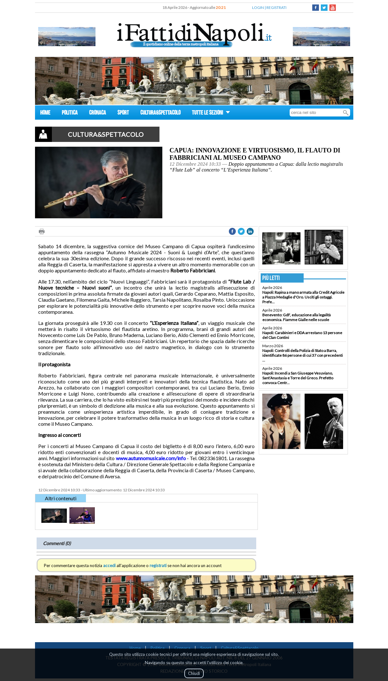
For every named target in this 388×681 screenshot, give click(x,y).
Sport (205, 647)
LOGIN (258, 7)
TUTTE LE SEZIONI (211, 113)
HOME (45, 113)
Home (135, 647)
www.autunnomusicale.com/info (151, 458)
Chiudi (194, 673)
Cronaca (182, 647)
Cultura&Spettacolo (239, 647)
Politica (158, 647)
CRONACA (97, 113)
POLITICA (70, 113)
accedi (109, 565)
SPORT (123, 113)
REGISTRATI (276, 7)
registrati (158, 565)
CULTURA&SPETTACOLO (160, 113)
